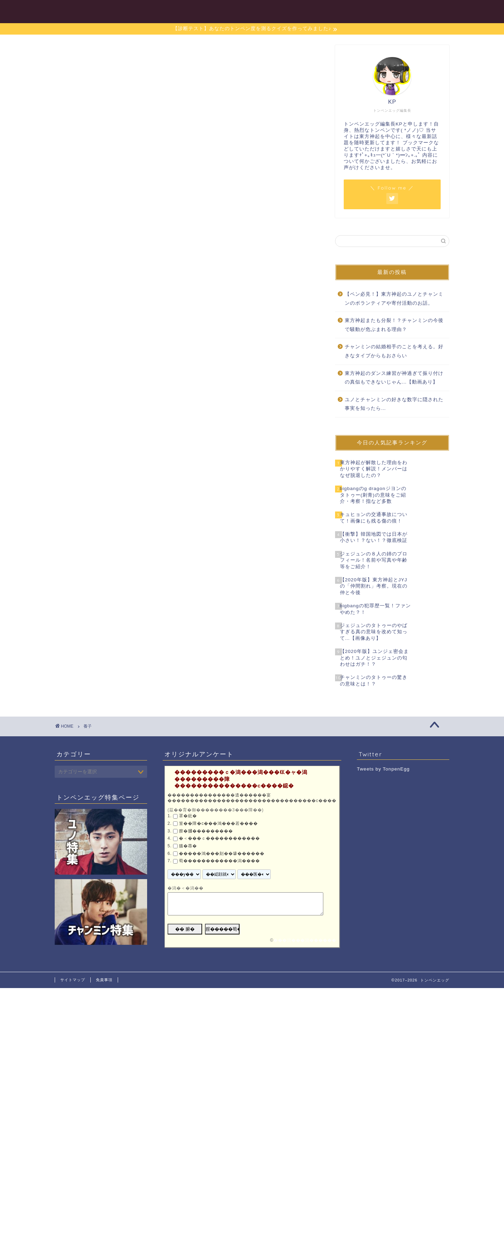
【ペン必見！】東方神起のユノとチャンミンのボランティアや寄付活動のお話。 (394, 299)
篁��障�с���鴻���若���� (218, 823)
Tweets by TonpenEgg (383, 769)
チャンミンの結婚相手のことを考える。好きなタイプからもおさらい (394, 351)
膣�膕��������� (206, 831)
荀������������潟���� (219, 860)
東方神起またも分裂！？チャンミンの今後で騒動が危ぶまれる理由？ (394, 325)
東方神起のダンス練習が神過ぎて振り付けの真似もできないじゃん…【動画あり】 (394, 378)
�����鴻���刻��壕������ (221, 853)
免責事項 (104, 980)
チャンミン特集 (323, 11)
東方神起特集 (377, 11)
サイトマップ (72, 980)
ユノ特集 (276, 11)
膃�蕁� (188, 845)
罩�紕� (188, 816)
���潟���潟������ (304, 940)
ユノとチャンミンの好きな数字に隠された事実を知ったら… (394, 404)
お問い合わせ (427, 11)
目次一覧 (236, 11)
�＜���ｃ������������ (219, 838)
